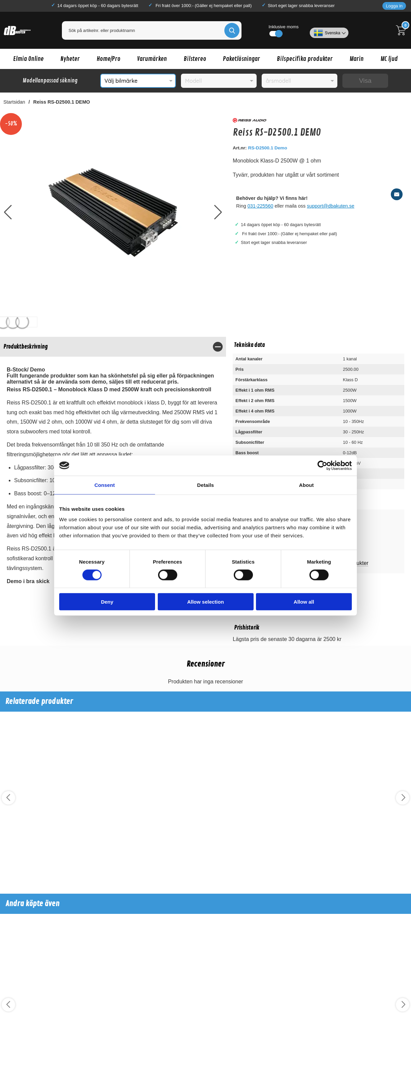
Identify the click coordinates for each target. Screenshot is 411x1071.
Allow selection (205, 602)
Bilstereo (195, 59)
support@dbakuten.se (330, 206)
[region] (113, 347)
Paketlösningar (241, 59)
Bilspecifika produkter (305, 59)
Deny (107, 602)
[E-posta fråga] (397, 194)
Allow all (304, 602)
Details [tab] (205, 485)
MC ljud (389, 59)
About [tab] (306, 485)
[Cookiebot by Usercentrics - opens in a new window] (322, 465)
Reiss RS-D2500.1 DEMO (61, 102)
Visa (365, 80)
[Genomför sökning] (231, 30)
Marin (356, 59)
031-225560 (260, 206)
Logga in (394, 5)
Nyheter (70, 59)
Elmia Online (28, 59)
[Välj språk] (329, 30)
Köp (24, 864)
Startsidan (14, 102)
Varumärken (152, 59)
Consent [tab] (105, 485)
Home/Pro (108, 59)
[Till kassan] (402, 30)
